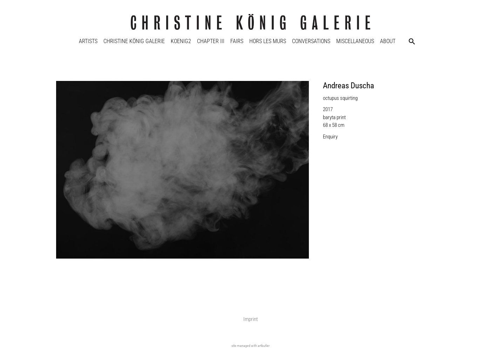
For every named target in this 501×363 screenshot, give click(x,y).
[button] (411, 41)
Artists (88, 41)
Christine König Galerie (134, 41)
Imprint (250, 319)
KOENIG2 (181, 41)
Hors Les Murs (267, 41)
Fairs (236, 41)
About (387, 41)
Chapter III (210, 41)
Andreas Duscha (348, 85)
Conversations (311, 41)
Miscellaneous (355, 41)
